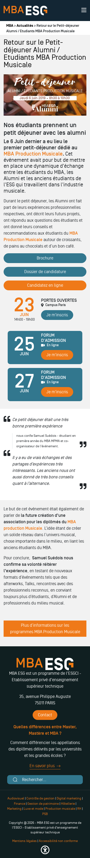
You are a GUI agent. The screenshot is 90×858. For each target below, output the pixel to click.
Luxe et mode (33, 809)
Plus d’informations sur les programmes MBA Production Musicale (45, 628)
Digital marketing (69, 798)
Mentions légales (24, 841)
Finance (19, 804)
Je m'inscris (57, 315)
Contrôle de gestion (40, 798)
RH (79, 809)
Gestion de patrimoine (43, 804)
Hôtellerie (68, 804)
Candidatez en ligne (45, 285)
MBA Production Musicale (33, 154)
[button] (45, 850)
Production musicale (60, 809)
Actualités (25, 26)
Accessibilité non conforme (58, 841)
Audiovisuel (15, 798)
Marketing (14, 809)
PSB (45, 814)
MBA (9, 26)
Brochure (45, 258)
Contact (45, 714)
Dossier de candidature (45, 271)
